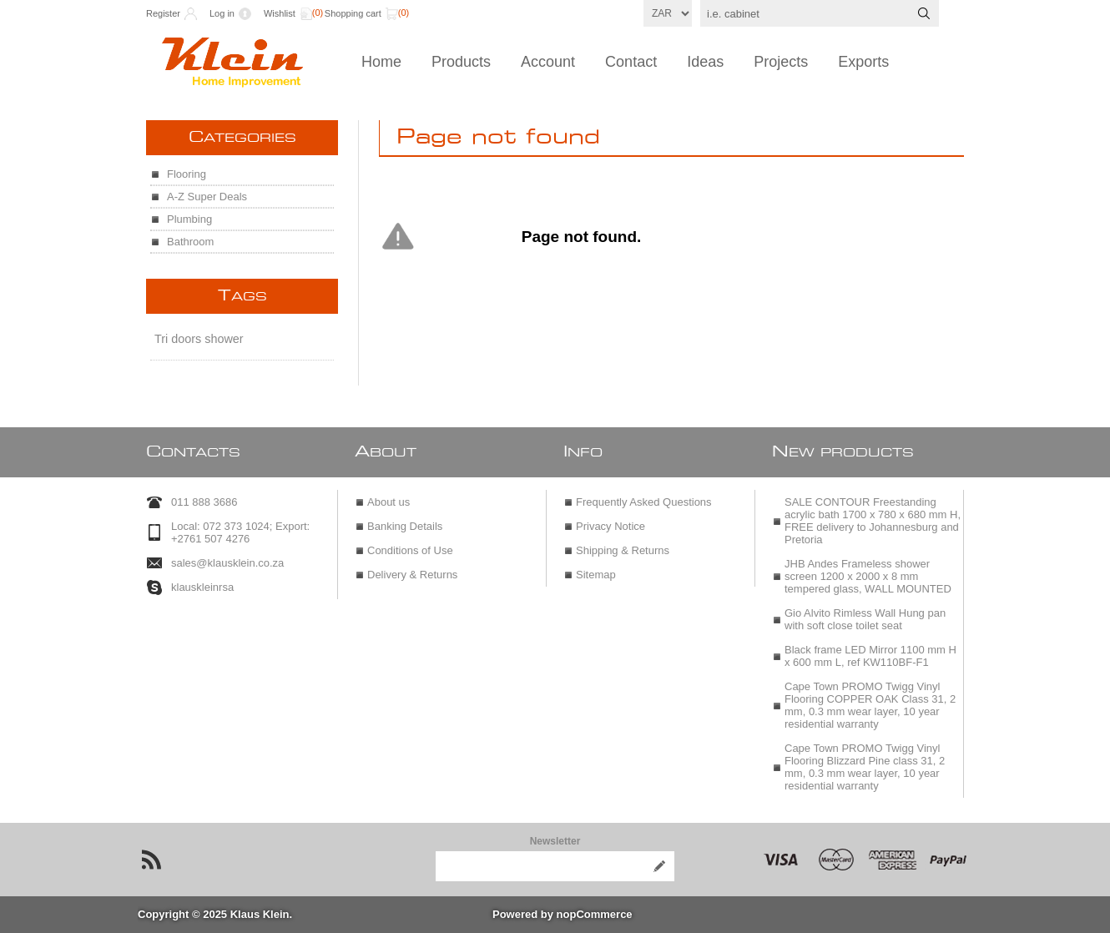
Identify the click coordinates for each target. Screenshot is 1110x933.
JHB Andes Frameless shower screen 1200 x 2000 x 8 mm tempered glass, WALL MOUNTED (868, 576)
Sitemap (596, 574)
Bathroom (190, 241)
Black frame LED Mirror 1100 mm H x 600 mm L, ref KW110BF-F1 (870, 655)
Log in (222, 13)
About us (388, 502)
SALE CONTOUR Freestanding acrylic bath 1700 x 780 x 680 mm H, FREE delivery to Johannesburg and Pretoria (873, 521)
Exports (863, 61)
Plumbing (189, 219)
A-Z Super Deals (207, 196)
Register (163, 13)
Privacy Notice (610, 526)
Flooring (186, 174)
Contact (631, 61)
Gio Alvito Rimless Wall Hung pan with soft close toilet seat (865, 619)
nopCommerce (595, 914)
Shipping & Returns (622, 550)
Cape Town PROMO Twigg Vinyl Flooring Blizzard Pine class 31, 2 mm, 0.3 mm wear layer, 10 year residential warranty (865, 767)
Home (381, 61)
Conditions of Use (410, 550)
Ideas (705, 61)
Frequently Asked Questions (644, 502)
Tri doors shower (199, 338)
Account (548, 61)
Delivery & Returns (412, 574)
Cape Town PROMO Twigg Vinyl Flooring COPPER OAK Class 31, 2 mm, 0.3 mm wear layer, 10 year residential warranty (870, 705)
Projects (781, 61)
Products (461, 61)
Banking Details (404, 526)
